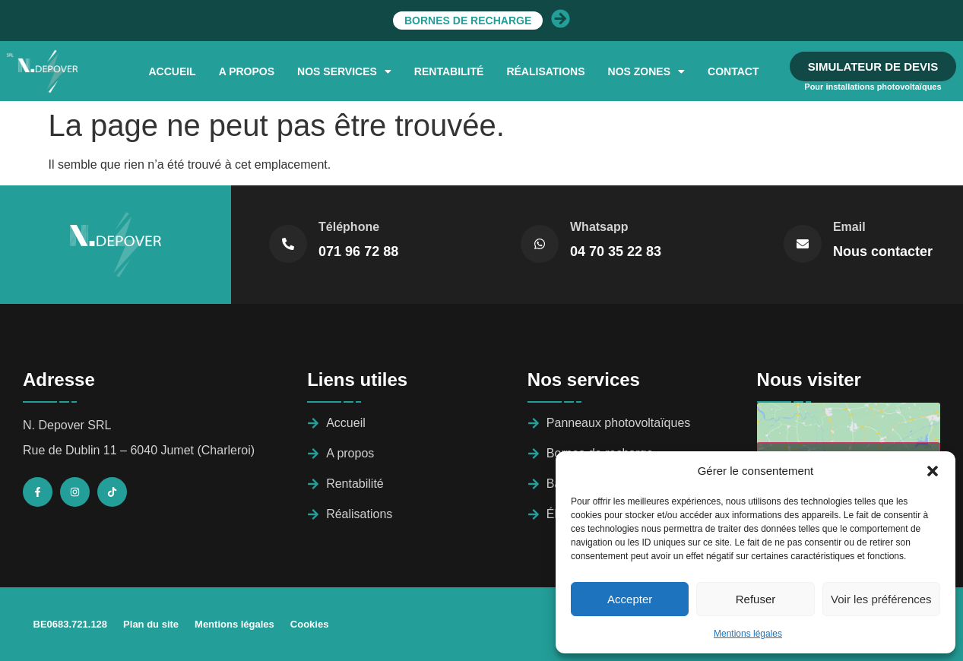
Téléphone (348, 226)
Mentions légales (748, 633)
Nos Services (344, 71)
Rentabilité (449, 71)
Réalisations (545, 71)
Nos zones (646, 71)
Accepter (629, 599)
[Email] (803, 244)
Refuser (756, 599)
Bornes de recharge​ (512, 20)
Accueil (171, 71)
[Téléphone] (288, 244)
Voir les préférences (881, 599)
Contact (733, 71)
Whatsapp (599, 226)
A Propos (246, 71)
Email (849, 226)
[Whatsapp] (540, 244)
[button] (932, 471)
